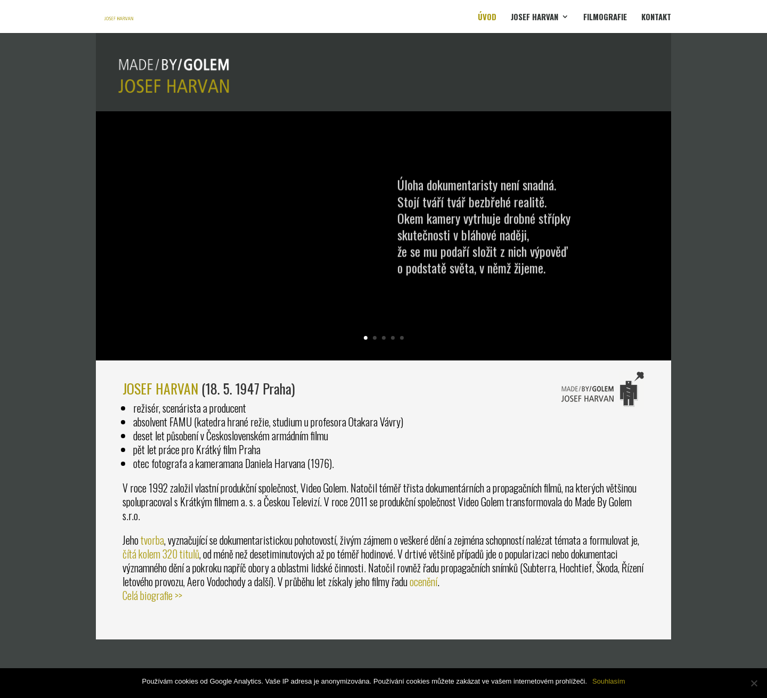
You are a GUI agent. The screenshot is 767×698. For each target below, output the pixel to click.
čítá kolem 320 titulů (161, 554)
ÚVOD (487, 17)
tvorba (152, 540)
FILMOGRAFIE (605, 17)
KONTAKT (656, 17)
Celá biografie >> (152, 595)
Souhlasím (608, 681)
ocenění (423, 581)
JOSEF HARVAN (534, 17)
